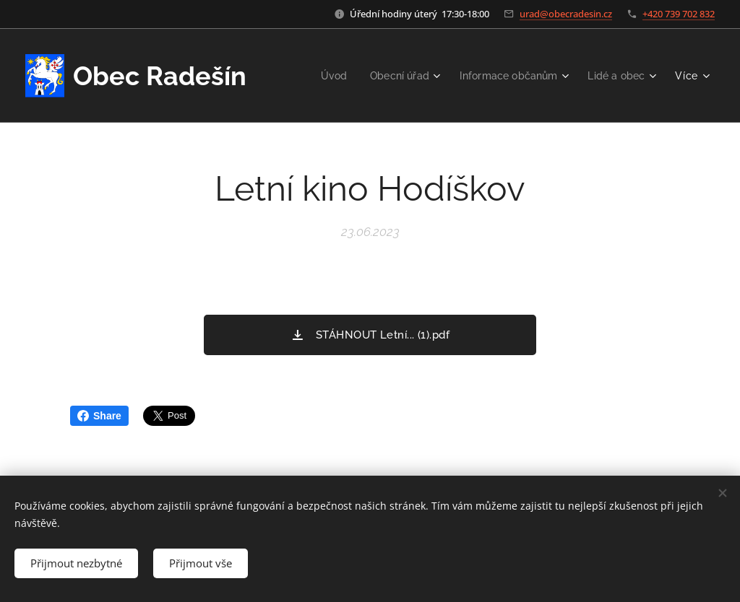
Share (99, 416)
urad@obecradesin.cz (566, 13)
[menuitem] (321, 76)
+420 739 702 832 (678, 13)
